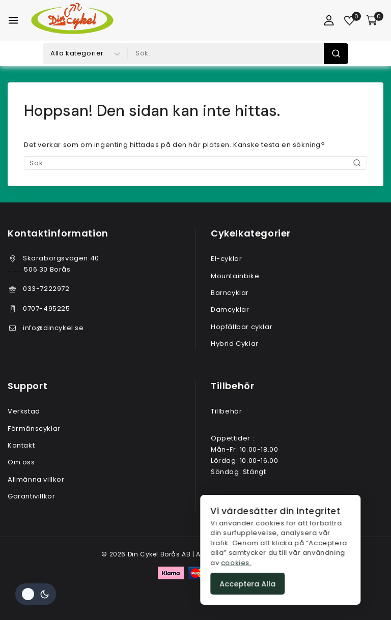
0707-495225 (46, 308)
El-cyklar (226, 258)
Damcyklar (230, 309)
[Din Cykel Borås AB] (72, 20)
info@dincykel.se (53, 328)
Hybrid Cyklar (235, 343)
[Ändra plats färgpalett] (35, 594)
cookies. (362, 562)
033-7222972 (46, 288)
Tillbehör (226, 411)
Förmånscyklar (34, 428)
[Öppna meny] (13, 20)
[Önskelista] (350, 20)
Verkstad (24, 411)
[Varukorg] (374, 20)
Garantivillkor (31, 496)
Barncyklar (230, 293)
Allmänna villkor (36, 479)
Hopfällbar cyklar (241, 327)
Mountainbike (235, 276)
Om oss (21, 462)
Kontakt (21, 445)
